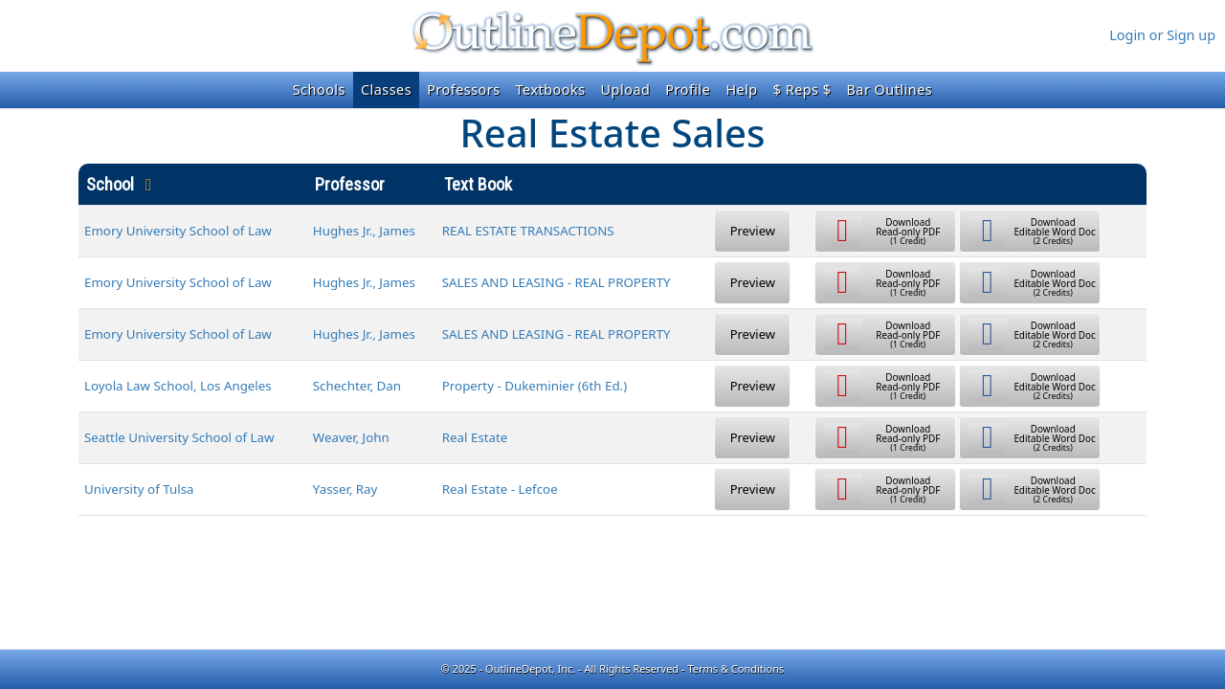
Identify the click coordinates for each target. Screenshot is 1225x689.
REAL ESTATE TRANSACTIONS (528, 230)
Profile (687, 89)
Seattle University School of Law (179, 437)
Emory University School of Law (178, 230)
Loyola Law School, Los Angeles (178, 385)
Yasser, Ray (345, 489)
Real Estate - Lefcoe (500, 489)
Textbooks (551, 89)
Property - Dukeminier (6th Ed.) (534, 385)
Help (741, 89)
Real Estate (475, 437)
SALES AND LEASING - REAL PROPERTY (556, 282)
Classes (386, 89)
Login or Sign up (1162, 35)
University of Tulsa (139, 489)
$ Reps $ (802, 89)
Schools (319, 89)
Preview (752, 230)
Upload (626, 89)
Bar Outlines (889, 89)
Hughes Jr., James (364, 230)
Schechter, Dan (357, 385)
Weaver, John (351, 437)
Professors (463, 89)
